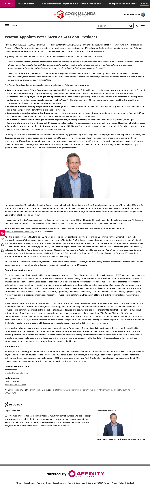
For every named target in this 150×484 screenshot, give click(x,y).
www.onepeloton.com (76, 361)
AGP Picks (7, 4)
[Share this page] (140, 25)
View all (144, 3)
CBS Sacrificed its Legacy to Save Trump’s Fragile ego (74, 3)
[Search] (112, 25)
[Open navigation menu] (11, 25)
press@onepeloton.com (15, 385)
